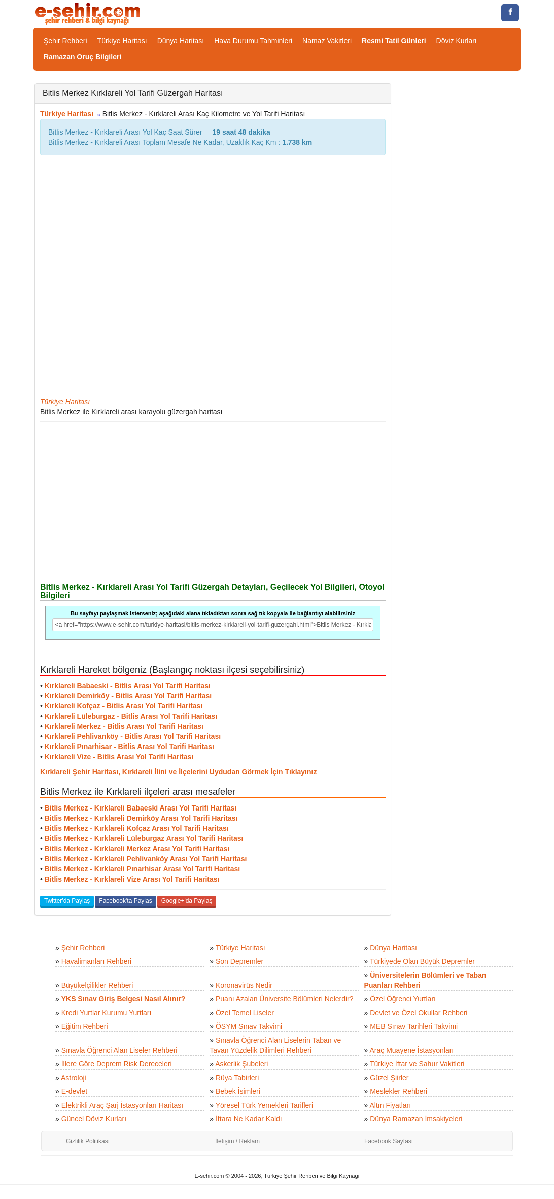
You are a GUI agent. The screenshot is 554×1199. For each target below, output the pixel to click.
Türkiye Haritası (122, 41)
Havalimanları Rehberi (96, 961)
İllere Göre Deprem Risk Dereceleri (116, 1064)
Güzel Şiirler (389, 1078)
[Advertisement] (213, 497)
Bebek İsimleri (238, 1091)
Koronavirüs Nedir (244, 985)
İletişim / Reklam (237, 1141)
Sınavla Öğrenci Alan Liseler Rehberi (119, 1050)
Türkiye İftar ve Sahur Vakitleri (417, 1064)
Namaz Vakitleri (327, 41)
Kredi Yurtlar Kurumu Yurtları (106, 1013)
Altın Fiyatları (390, 1105)
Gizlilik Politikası (88, 1141)
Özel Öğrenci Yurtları (403, 999)
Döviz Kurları (456, 41)
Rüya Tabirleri (237, 1078)
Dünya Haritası (180, 41)
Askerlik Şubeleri (241, 1064)
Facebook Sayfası (388, 1141)
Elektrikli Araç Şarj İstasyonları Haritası (122, 1105)
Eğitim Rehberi (84, 1026)
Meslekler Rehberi (398, 1091)
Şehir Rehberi (65, 41)
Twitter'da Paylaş (67, 900)
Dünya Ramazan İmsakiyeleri (416, 1119)
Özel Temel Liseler (245, 1013)
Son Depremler (239, 961)
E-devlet (74, 1091)
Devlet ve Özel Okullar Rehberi (418, 1013)
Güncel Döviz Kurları (93, 1119)
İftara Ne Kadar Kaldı (249, 1119)
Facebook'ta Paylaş (125, 900)
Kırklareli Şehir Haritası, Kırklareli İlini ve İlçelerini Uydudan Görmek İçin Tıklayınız (178, 772)
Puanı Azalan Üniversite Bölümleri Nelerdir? (285, 999)
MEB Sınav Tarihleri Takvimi (414, 1026)
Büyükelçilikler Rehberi (97, 985)
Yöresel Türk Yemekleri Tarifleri (264, 1105)
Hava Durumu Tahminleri (253, 41)
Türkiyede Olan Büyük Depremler (422, 961)
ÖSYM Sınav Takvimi (249, 1026)
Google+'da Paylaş (187, 900)
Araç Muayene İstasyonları (411, 1050)
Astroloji (73, 1078)
